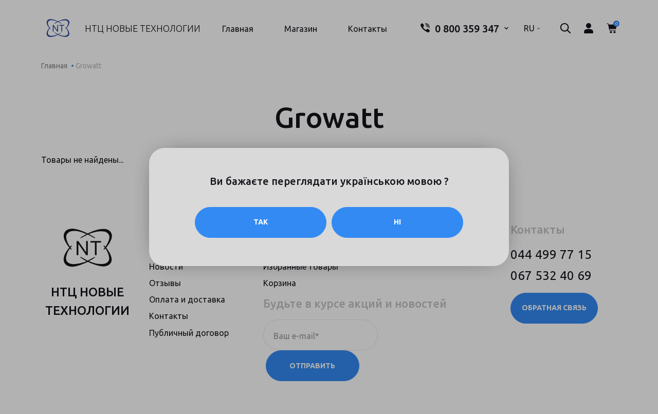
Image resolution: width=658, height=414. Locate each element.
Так (260, 222)
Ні (397, 222)
